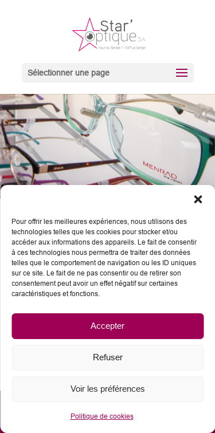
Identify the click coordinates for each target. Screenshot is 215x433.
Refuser (108, 357)
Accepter (107, 325)
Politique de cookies (102, 416)
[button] (198, 199)
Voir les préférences (108, 388)
